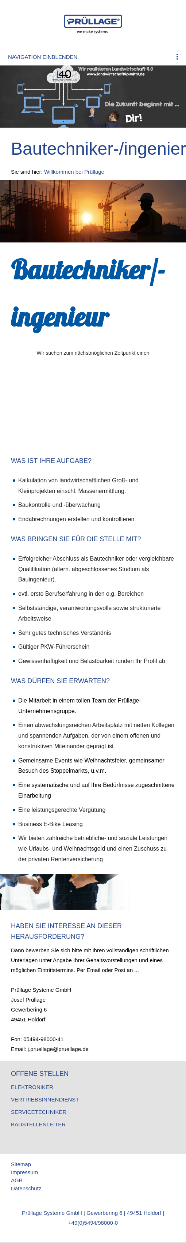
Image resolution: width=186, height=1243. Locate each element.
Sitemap (21, 1164)
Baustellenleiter (38, 1124)
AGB (17, 1180)
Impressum (24, 1172)
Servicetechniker (38, 1112)
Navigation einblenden (42, 57)
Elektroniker (32, 1087)
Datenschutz (26, 1188)
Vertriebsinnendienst (45, 1099)
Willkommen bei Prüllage (74, 172)
